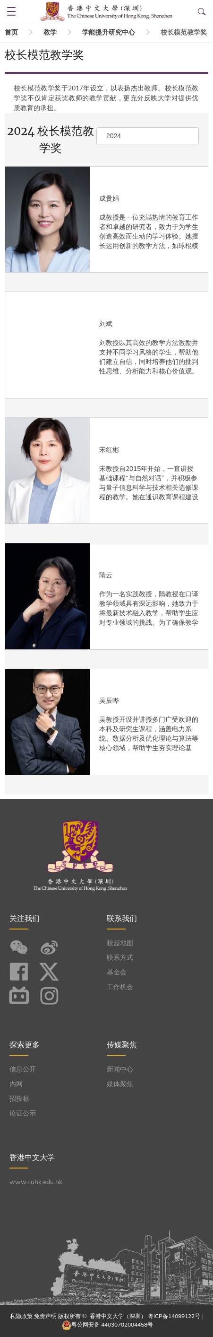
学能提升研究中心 (108, 32)
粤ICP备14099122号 (174, 1316)
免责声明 (45, 1316)
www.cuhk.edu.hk (35, 1182)
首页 (11, 32)
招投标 (19, 1098)
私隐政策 (21, 1316)
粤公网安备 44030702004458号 (112, 1324)
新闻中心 (120, 1069)
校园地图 (120, 943)
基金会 (117, 972)
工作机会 (120, 987)
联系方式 (120, 957)
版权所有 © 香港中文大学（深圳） (103, 1316)
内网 (16, 1084)
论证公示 (22, 1113)
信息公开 (22, 1069)
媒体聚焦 (120, 1084)
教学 (50, 32)
